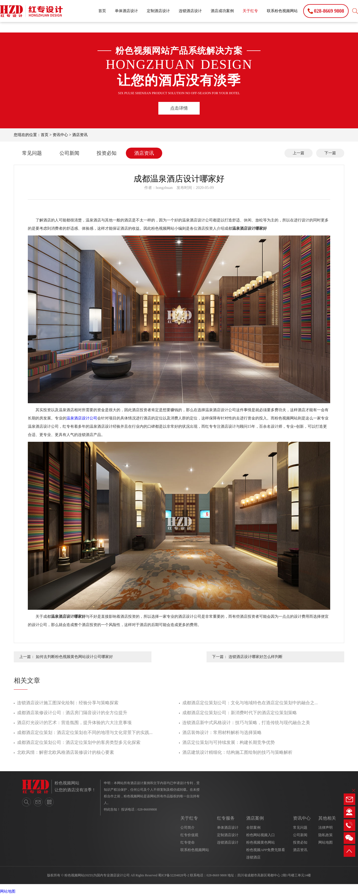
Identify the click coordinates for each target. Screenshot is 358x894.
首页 (102, 11)
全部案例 (253, 827)
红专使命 (187, 842)
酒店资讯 (80, 135)
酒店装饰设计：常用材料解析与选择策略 (222, 732)
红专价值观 (189, 835)
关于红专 (250, 11)
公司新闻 (69, 153)
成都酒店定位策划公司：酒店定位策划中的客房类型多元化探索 (78, 742)
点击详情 (179, 108)
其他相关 (327, 818)
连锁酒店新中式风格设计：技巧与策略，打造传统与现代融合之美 (246, 722)
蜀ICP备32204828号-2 (173, 875)
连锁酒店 (253, 857)
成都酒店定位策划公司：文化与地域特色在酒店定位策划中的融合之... (250, 702)
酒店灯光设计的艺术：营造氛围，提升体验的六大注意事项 (74, 722)
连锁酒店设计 (190, 11)
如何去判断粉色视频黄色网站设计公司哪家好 (74, 657)
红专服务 (226, 818)
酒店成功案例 (222, 11)
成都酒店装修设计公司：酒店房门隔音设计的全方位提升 (72, 712)
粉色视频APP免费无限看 (265, 850)
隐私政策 (325, 835)
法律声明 (325, 827)
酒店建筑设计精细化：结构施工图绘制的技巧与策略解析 (237, 752)
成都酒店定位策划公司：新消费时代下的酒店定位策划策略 (239, 712)
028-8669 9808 (217, 875)
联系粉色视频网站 (282, 11)
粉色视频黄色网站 (260, 842)
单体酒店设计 (126, 11)
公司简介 (187, 827)
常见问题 (32, 153)
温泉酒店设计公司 (81, 418)
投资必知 (106, 153)
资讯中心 (60, 135)
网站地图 (325, 842)
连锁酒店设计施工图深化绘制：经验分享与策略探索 (67, 702)
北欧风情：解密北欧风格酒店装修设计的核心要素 (65, 752)
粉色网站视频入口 (260, 835)
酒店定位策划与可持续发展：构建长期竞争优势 (228, 742)
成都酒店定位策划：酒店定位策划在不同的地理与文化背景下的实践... (85, 732)
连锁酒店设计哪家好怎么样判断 (256, 657)
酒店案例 (255, 818)
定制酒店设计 (158, 11)
